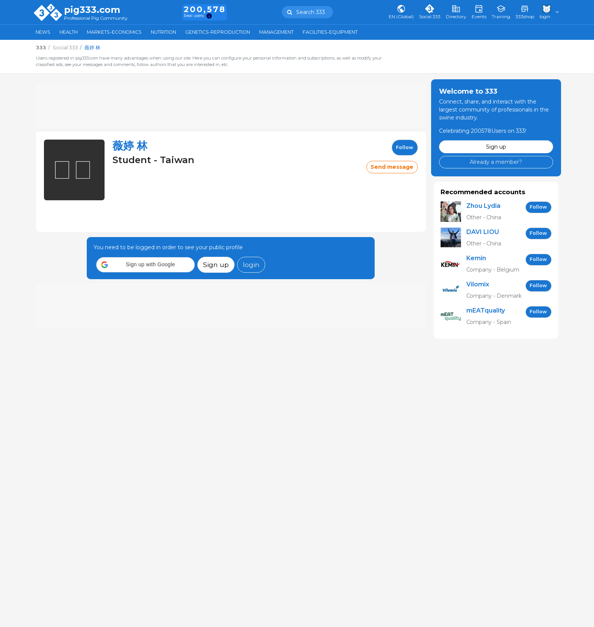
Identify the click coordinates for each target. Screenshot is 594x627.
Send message (391, 166)
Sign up (216, 265)
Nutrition (163, 32)
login (251, 265)
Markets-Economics (114, 32)
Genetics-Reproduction (217, 32)
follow (404, 147)
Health (68, 32)
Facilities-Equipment (330, 32)
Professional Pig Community (96, 18)
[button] (145, 264)
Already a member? (496, 162)
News (43, 32)
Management (276, 32)
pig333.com (92, 9)
